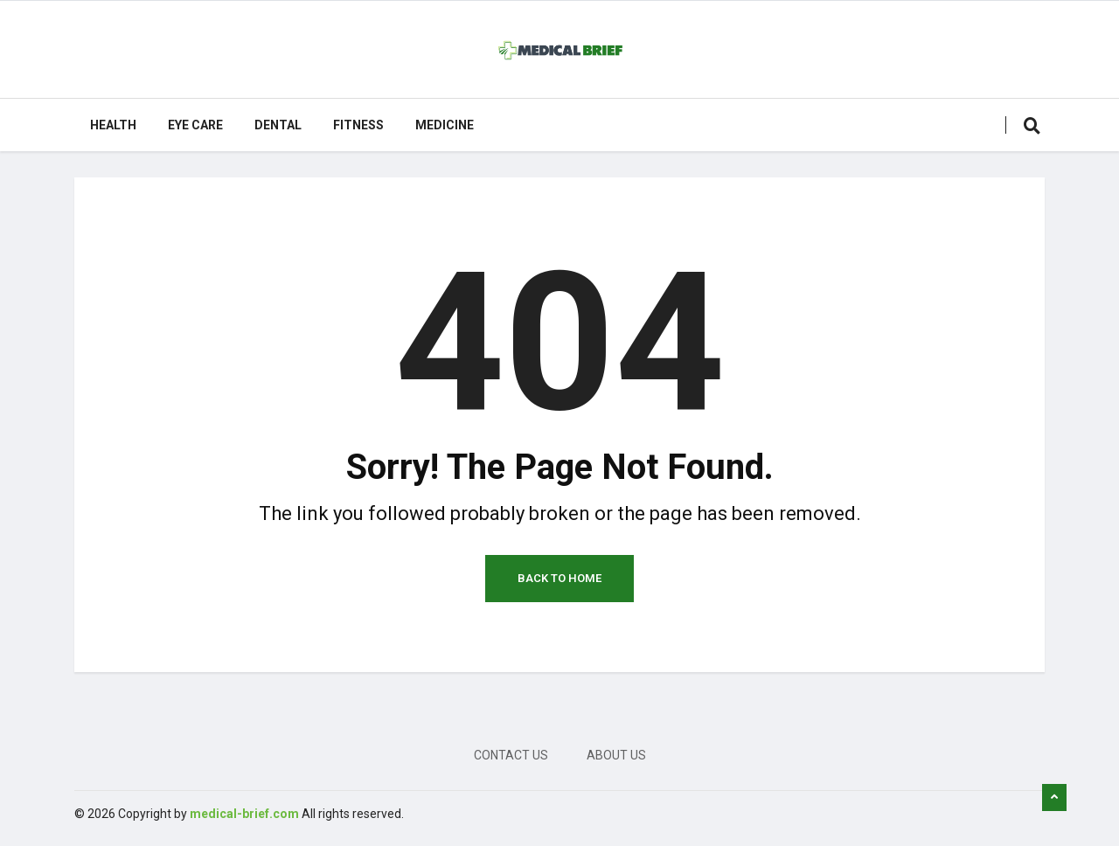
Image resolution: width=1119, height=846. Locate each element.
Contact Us (511, 755)
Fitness (358, 125)
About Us (616, 755)
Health (113, 125)
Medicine (444, 125)
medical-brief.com (244, 814)
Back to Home (559, 578)
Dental (278, 125)
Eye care (195, 125)
